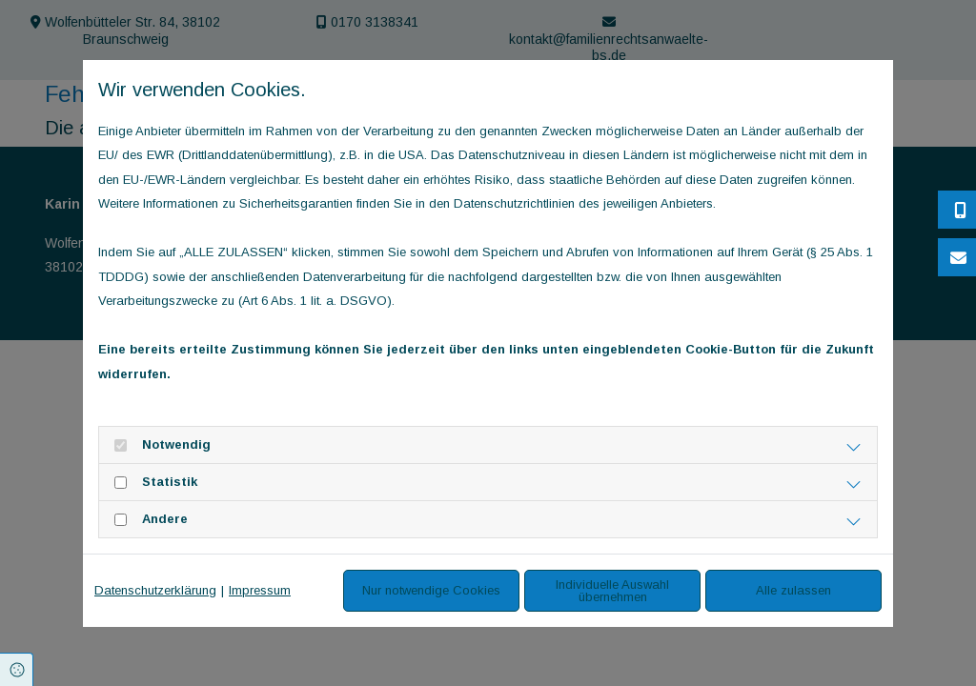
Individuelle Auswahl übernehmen (612, 590)
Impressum (260, 590)
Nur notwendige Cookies (431, 590)
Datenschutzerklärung (155, 590)
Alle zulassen (793, 590)
